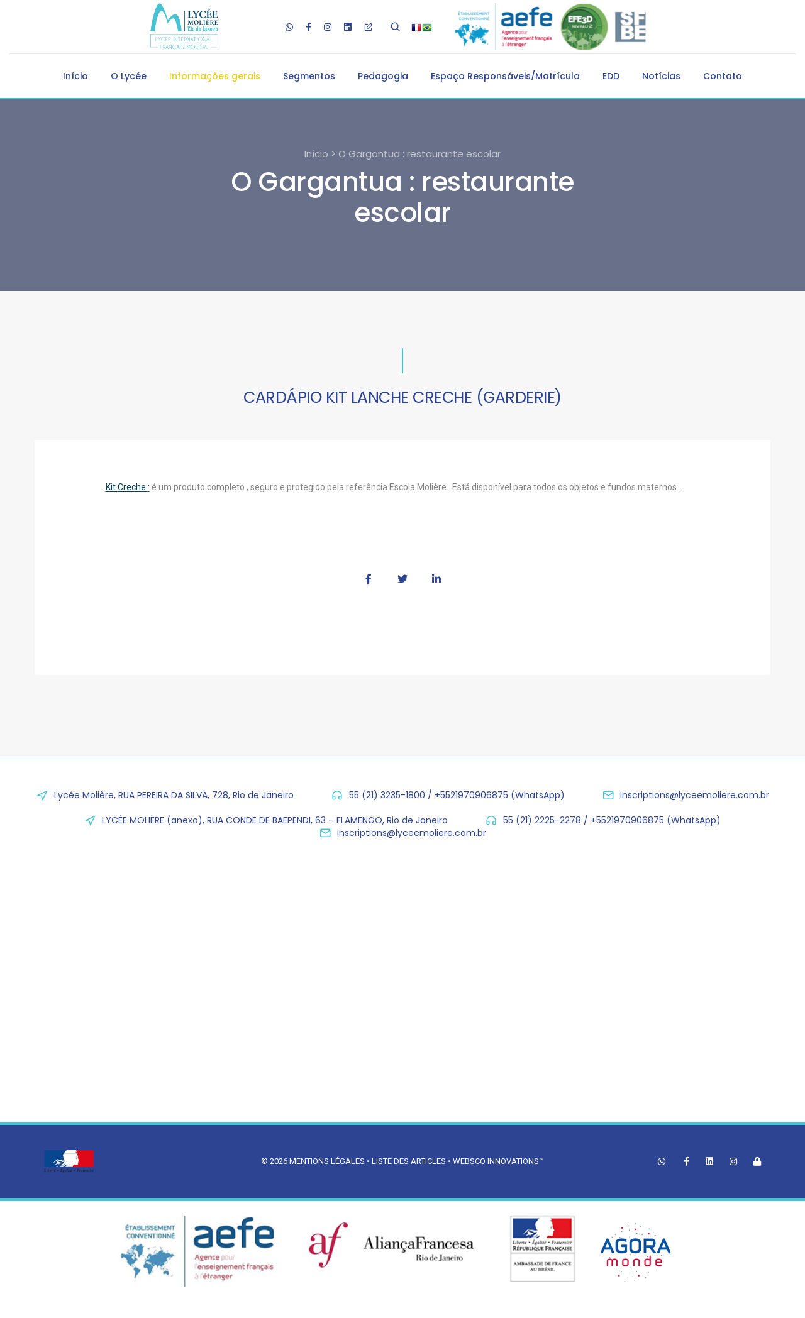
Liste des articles (410, 1161)
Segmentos (309, 76)
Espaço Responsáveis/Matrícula (505, 76)
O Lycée (129, 76)
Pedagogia (383, 76)
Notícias (661, 76)
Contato (722, 76)
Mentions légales (327, 1161)
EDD (610, 76)
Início (75, 76)
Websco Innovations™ (498, 1161)
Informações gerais (214, 76)
